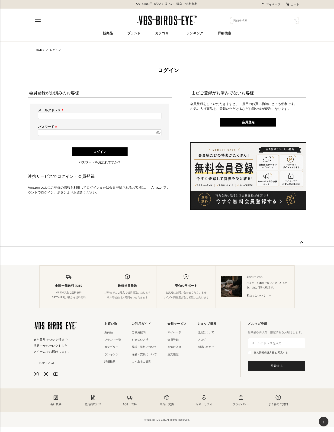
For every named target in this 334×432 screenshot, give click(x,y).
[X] (46, 374)
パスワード (48, 127)
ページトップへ (301, 243)
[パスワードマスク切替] (158, 133)
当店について (205, 332)
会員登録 (173, 339)
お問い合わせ (205, 347)
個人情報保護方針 (264, 352)
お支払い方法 (140, 339)
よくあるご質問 (141, 361)
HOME (40, 49)
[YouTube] (55, 374)
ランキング (194, 33)
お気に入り (174, 347)
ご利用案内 (139, 332)
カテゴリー (163, 33)
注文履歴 (173, 354)
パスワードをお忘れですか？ (100, 162)
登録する (277, 366)
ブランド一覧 (112, 339)
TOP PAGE (44, 363)
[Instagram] (36, 374)
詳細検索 (224, 33)
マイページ (270, 4)
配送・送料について (144, 347)
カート (292, 4)
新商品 (108, 33)
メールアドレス (51, 110)
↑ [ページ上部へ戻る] (324, 421)
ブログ (201, 339)
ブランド (134, 33)
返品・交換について (144, 354)
